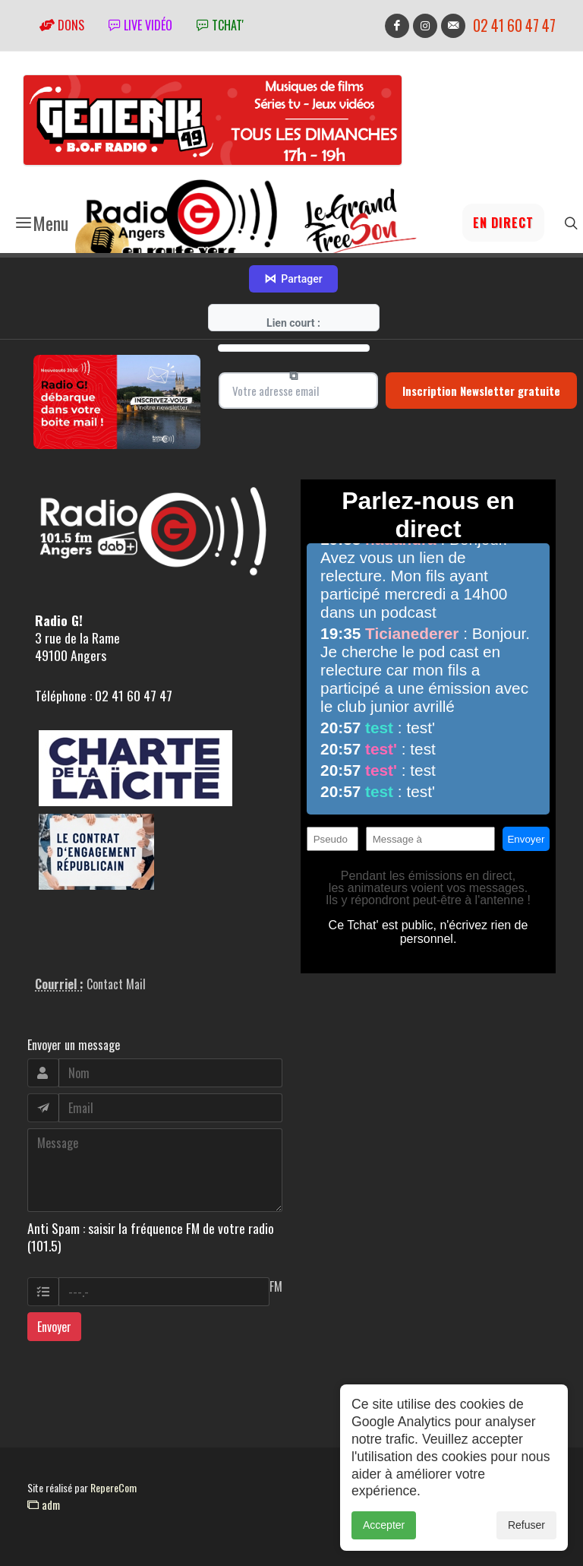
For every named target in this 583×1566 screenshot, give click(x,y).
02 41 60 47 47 (514, 25)
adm (43, 1504)
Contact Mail (116, 984)
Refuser (526, 1542)
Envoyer (54, 1327)
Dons (61, 25)
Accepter (384, 1542)
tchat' (220, 25)
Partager (293, 279)
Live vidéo (140, 25)
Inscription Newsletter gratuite (481, 390)
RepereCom (113, 1487)
